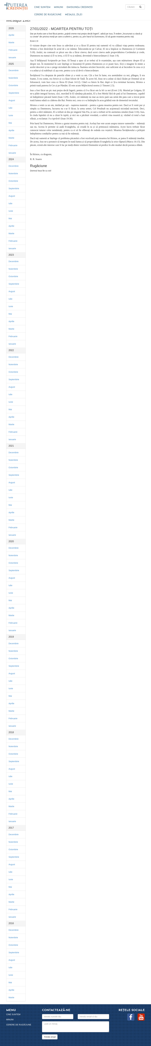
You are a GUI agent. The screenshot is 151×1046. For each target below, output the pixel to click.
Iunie (11, 115)
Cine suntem (42, 7)
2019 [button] (11, 637)
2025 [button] (11, 64)
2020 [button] (11, 541)
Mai (10, 123)
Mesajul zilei (73, 15)
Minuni (58, 7)
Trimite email (50, 1037)
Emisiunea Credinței (80, 7)
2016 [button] (11, 923)
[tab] (16, 28)
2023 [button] (11, 255)
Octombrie (13, 85)
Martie (11, 42)
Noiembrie (13, 78)
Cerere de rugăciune (47, 15)
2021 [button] (11, 446)
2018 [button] (11, 732)
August (12, 100)
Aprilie (11, 35)
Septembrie (14, 93)
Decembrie (14, 70)
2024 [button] (11, 159)
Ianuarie (12, 57)
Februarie (13, 50)
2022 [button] (11, 350)
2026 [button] (11, 28)
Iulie (10, 108)
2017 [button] (11, 828)
